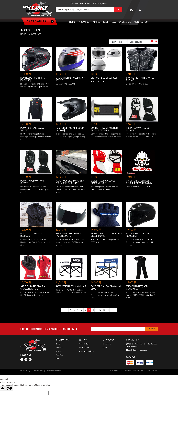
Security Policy (84, 348)
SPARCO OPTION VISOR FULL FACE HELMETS (70, 234)
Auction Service (121, 22)
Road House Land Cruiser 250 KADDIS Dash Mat (70, 181)
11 (96, 310)
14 (107, 310)
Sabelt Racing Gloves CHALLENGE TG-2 (32, 287)
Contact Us (141, 22)
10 (93, 310)
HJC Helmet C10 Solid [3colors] (138, 234)
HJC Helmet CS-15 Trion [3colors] (33, 79)
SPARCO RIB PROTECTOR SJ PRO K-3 (140, 79)
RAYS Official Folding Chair (71, 286)
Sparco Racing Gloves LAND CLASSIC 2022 (106, 234)
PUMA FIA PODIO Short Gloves (32, 181)
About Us (84, 22)
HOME (23, 34)
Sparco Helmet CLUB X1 (104, 77)
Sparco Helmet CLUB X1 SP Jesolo (70, 79)
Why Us (58, 351)
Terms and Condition (86, 351)
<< (63, 310)
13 (104, 310)
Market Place (101, 22)
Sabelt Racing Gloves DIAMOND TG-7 (103, 181)
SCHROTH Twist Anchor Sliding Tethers (104, 129)
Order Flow (59, 355)
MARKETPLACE (34, 34)
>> (115, 310)
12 (100, 310)
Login (105, 348)
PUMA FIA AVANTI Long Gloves (138, 129)
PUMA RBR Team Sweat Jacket (32, 129)
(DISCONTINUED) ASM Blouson (31, 234)
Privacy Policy (84, 344)
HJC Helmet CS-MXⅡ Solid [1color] (70, 129)
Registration (107, 344)
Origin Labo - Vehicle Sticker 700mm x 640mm (139, 181)
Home (72, 22)
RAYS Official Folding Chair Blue (106, 287)
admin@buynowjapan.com (137, 350)
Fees (57, 358)
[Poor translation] (9, 389)
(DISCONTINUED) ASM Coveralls (137, 287)
